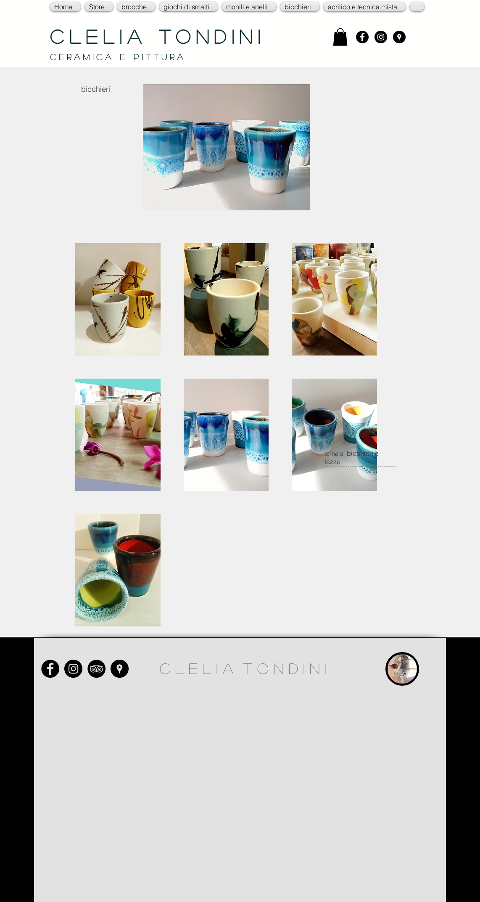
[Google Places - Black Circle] (399, 37)
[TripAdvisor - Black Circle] (96, 669)
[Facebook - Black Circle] (362, 37)
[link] (340, 37)
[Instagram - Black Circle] (381, 37)
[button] (99, 6)
